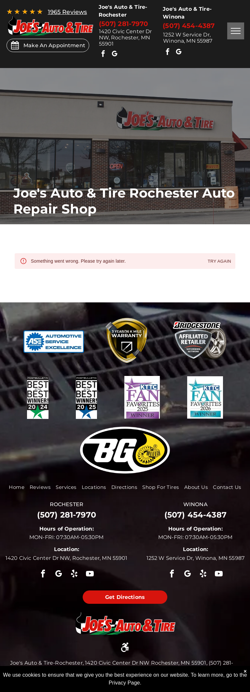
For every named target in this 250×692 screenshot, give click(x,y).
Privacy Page (124, 682)
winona (195, 504)
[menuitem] (16, 487)
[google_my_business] (114, 54)
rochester (66, 504)
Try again (219, 261)
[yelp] (74, 575)
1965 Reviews (67, 12)
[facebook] (103, 54)
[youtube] (90, 575)
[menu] (235, 30)
